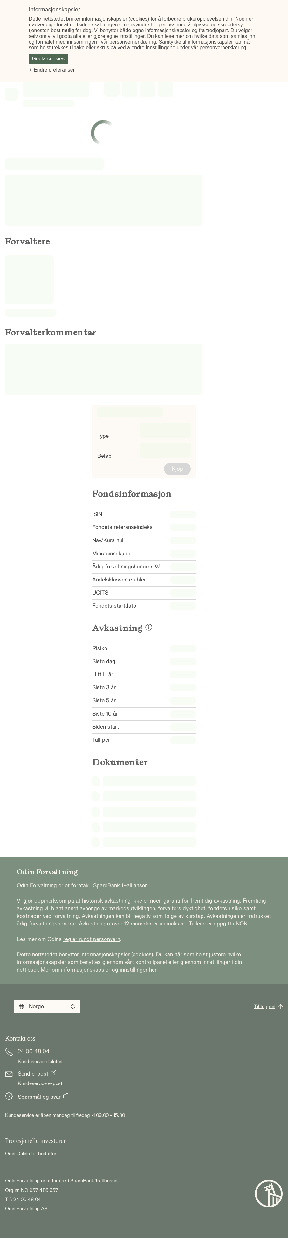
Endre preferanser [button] (54, 69)
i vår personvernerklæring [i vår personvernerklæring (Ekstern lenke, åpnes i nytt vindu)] (127, 42)
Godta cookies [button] (48, 58)
